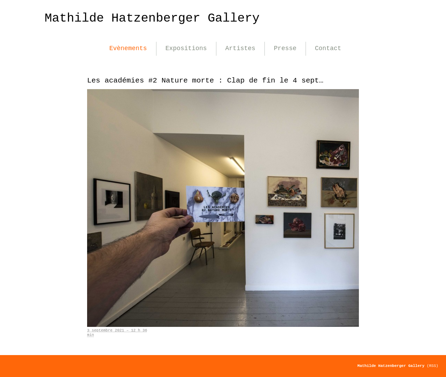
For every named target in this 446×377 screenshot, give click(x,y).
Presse (285, 48)
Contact (328, 48)
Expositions (186, 48)
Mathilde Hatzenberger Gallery (152, 18)
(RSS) (432, 366)
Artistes (240, 48)
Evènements (128, 48)
